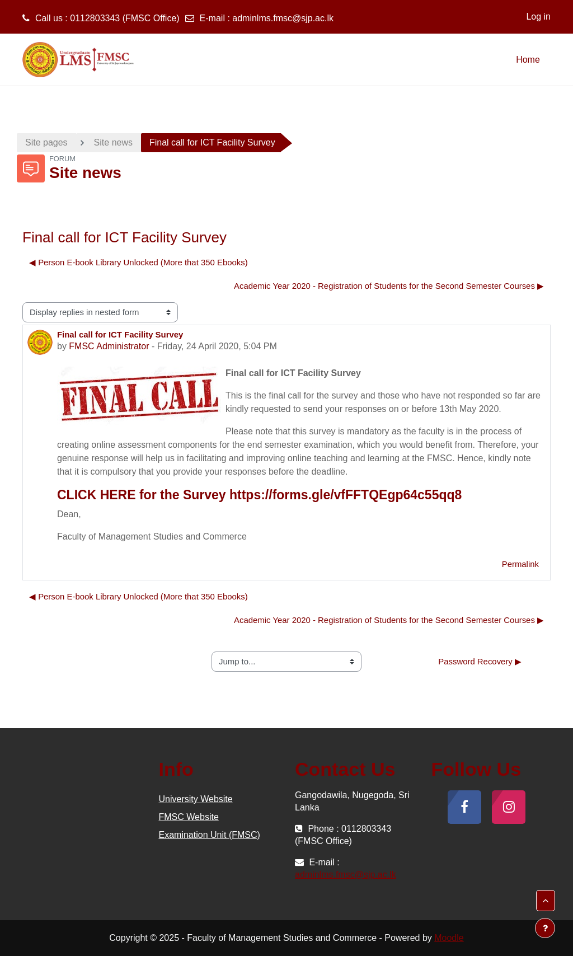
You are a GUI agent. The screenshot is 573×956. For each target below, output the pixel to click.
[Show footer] (545, 928)
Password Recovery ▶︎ (480, 661)
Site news (113, 142)
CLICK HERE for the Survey (141, 495)
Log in (538, 16)
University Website (196, 799)
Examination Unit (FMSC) (209, 835)
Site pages (46, 142)
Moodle (448, 938)
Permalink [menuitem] (520, 564)
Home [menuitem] (528, 59)
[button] (545, 900)
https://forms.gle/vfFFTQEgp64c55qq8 (345, 495)
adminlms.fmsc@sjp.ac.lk (283, 18)
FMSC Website (189, 817)
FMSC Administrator (109, 346)
